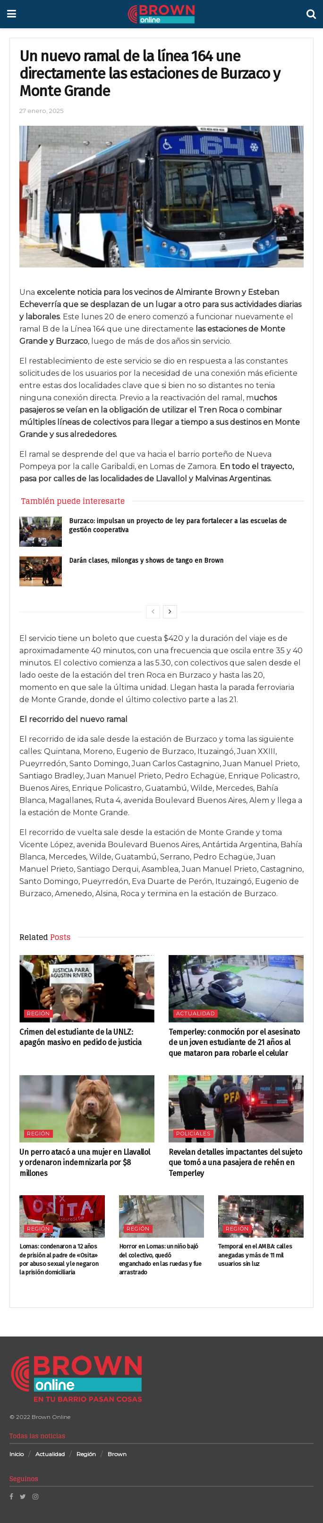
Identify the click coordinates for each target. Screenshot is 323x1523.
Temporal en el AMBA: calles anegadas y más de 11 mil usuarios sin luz (255, 1255)
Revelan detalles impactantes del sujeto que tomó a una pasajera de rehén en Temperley (235, 1163)
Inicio (16, 1454)
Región (38, 1013)
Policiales (193, 1133)
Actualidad (195, 1013)
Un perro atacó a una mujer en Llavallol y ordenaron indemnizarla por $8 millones (84, 1163)
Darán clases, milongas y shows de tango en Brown (146, 561)
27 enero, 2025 (41, 110)
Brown (117, 1454)
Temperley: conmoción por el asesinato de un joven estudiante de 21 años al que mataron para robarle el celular (234, 1043)
